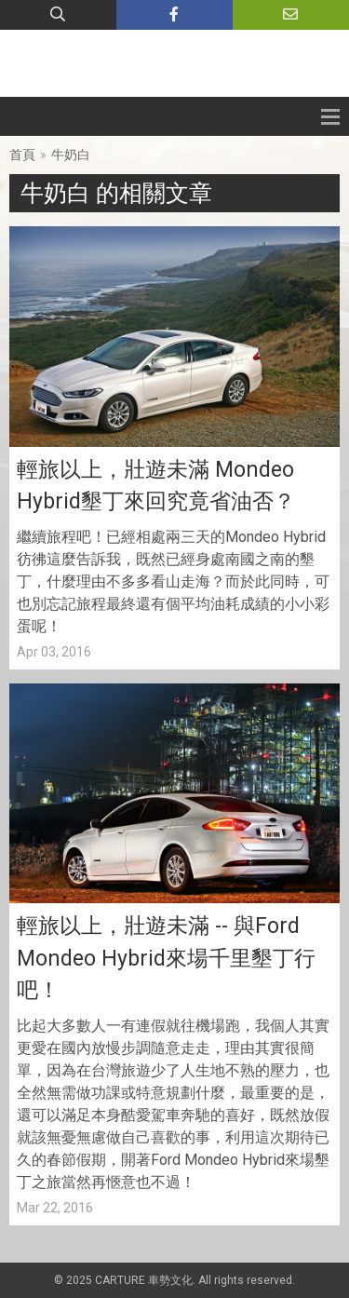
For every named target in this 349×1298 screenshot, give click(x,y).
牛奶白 (70, 154)
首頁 (22, 154)
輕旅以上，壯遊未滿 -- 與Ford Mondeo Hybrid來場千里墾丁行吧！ (166, 958)
